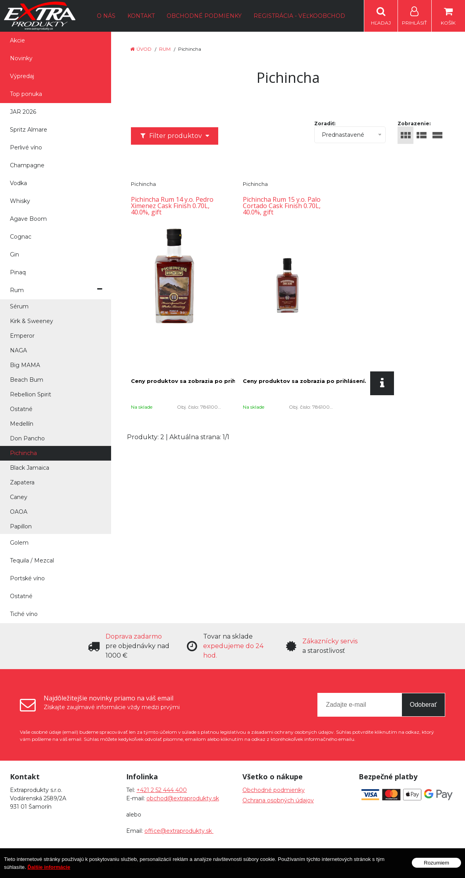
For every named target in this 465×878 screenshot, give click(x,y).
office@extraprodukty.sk (178, 830)
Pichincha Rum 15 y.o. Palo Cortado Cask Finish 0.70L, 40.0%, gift (282, 205)
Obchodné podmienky (204, 15)
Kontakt (141, 15)
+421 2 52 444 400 (161, 790)
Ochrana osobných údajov (278, 800)
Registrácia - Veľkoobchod (299, 15)
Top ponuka (26, 94)
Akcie (17, 40)
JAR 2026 (23, 111)
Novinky (21, 58)
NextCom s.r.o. (351, 866)
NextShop (250, 866)
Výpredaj (22, 76)
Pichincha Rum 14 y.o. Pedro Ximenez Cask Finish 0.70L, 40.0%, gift (172, 205)
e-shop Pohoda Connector (297, 866)
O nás (106, 15)
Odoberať (423, 704)
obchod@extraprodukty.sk (182, 798)
